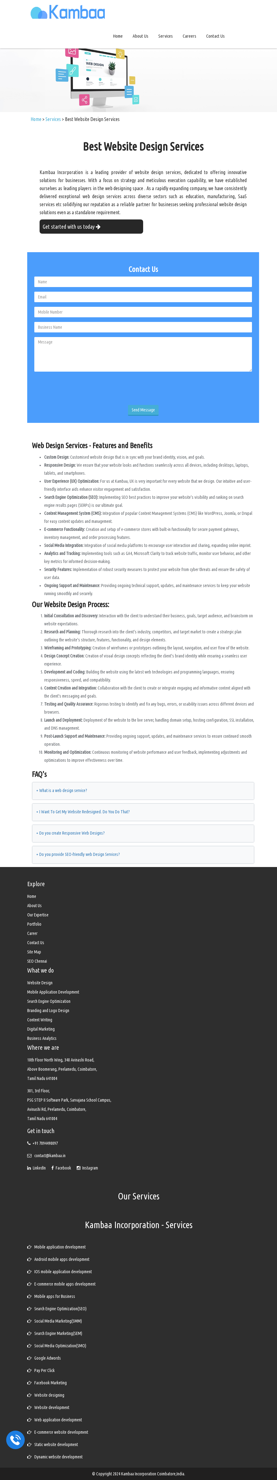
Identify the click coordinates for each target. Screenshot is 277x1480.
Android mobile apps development (58, 1259)
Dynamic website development (55, 1456)
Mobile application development (56, 1246)
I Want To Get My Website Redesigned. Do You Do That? (83, 811)
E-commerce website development (57, 1432)
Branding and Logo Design (48, 1010)
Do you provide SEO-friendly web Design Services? (78, 854)
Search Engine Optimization (48, 1001)
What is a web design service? (61, 790)
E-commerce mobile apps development (61, 1284)
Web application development (54, 1419)
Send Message (143, 409)
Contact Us (215, 36)
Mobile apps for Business (51, 1296)
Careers (189, 36)
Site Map (34, 951)
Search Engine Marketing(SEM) (54, 1333)
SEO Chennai (37, 961)
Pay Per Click (41, 1370)
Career (32, 933)
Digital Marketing (41, 1029)
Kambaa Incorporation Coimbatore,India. (153, 1473)
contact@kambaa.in (50, 1155)
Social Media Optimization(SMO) (56, 1345)
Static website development (52, 1444)
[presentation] (81, 388)
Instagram (87, 1167)
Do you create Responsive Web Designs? (70, 833)
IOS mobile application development (59, 1271)
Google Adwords (44, 1358)
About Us (140, 36)
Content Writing (39, 1019)
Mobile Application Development (53, 992)
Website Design (40, 982)
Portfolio (34, 924)
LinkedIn (37, 1167)
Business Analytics (42, 1038)
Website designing (45, 1395)
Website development (48, 1407)
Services (165, 36)
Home (118, 36)
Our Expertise (38, 914)
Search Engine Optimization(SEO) (57, 1308)
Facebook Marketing (47, 1382)
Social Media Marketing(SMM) (54, 1321)
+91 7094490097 (45, 1143)
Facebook (61, 1167)
